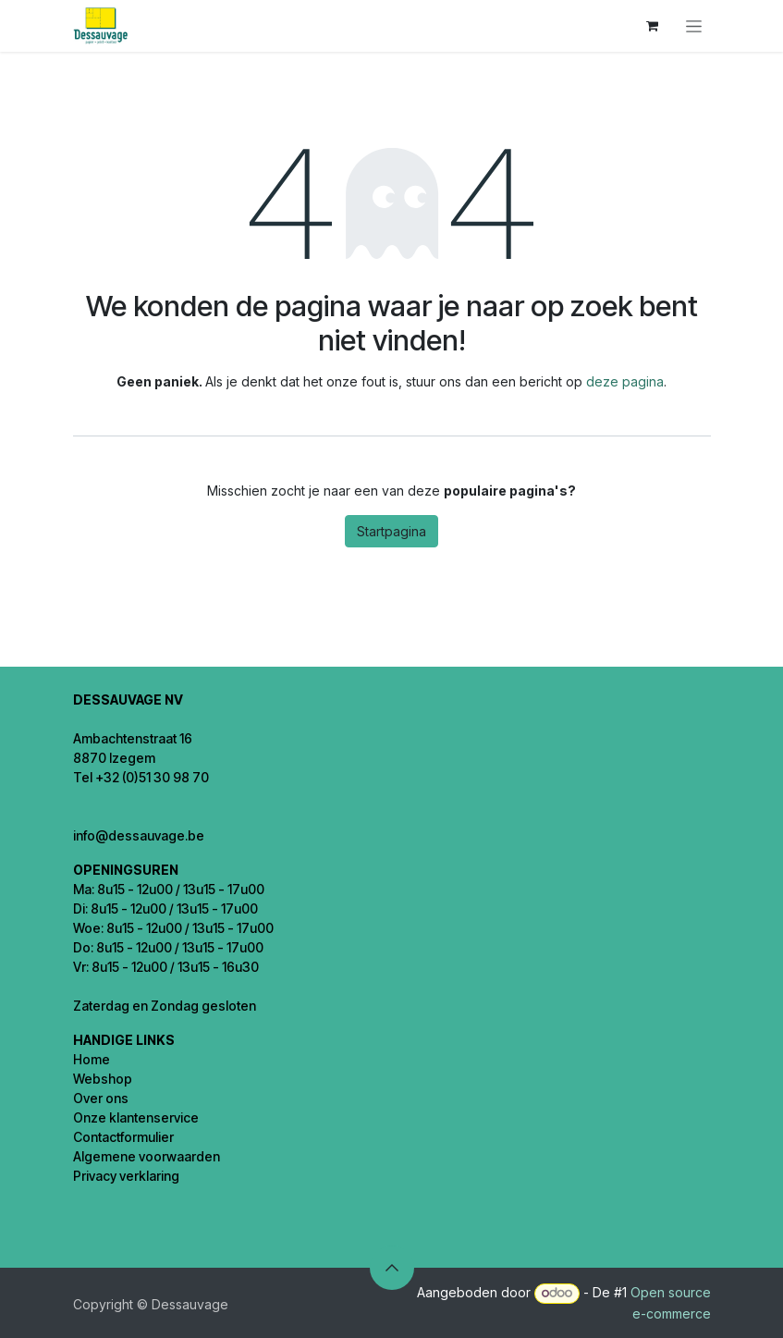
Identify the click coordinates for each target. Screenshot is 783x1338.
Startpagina (391, 531)
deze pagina (625, 381)
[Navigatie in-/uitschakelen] (694, 26)
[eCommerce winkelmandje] (652, 26)
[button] (392, 1268)
